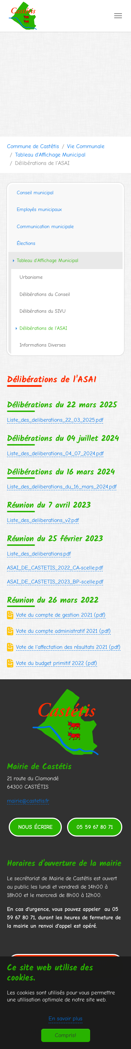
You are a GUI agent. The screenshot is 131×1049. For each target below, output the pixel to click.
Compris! (65, 1035)
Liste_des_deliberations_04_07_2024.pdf (55, 453)
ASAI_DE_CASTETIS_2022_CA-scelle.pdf (55, 568)
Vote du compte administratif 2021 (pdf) (63, 631)
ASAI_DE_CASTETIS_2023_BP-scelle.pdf (55, 582)
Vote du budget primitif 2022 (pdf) (56, 663)
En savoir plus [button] (65, 1018)
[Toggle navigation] (118, 16)
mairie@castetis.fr (28, 801)
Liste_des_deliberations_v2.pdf (43, 520)
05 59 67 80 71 (95, 827)
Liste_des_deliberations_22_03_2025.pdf (55, 420)
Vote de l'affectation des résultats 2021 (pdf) (68, 647)
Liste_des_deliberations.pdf (39, 554)
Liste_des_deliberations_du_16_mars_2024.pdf (61, 487)
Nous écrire (35, 827)
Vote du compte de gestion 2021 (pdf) (60, 615)
